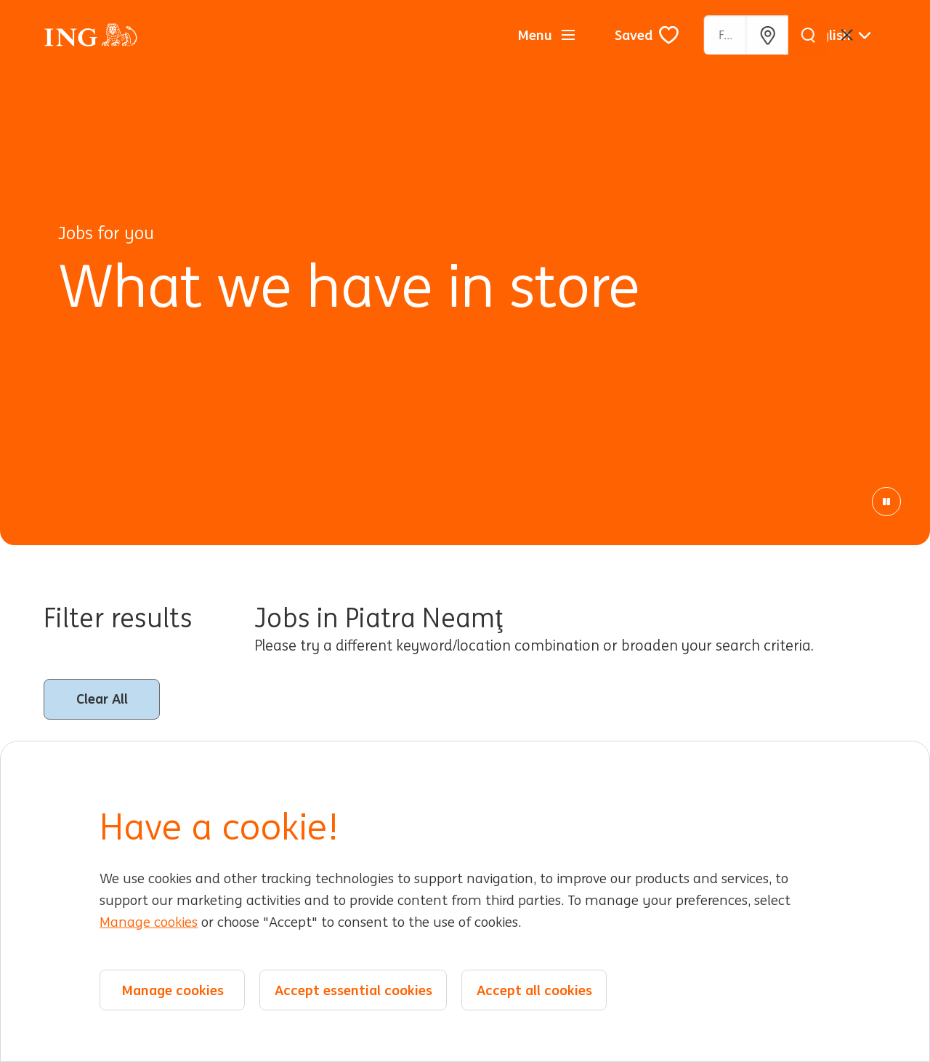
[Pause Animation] (886, 501)
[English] (838, 35)
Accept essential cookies (353, 990)
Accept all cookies (534, 990)
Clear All (102, 698)
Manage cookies (149, 922)
